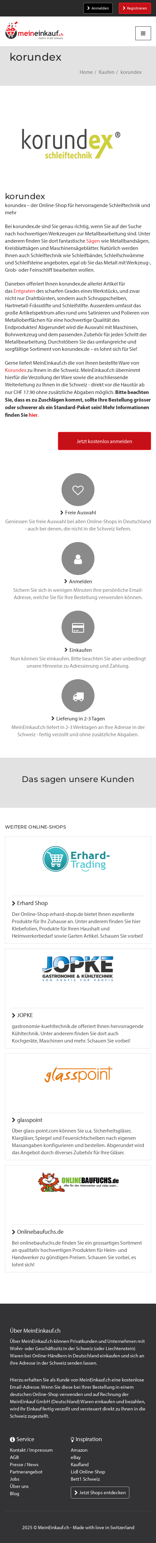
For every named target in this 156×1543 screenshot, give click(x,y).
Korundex (15, 370)
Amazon (79, 1450)
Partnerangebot (26, 1472)
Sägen (93, 241)
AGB (14, 1457)
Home (86, 72)
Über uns (19, 1486)
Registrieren (135, 8)
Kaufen (107, 72)
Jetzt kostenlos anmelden (104, 441)
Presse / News (24, 1464)
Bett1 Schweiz (85, 1479)
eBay (76, 1457)
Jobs (14, 1479)
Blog (14, 1494)
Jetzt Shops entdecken (100, 1493)
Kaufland (80, 1464)
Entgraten (24, 291)
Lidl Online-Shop (88, 1472)
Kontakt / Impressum (31, 1450)
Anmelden (98, 8)
